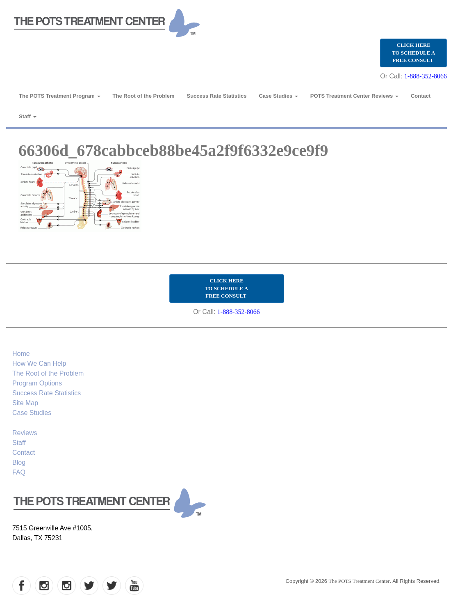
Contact (420, 96)
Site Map (25, 402)
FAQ (18, 472)
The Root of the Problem (144, 96)
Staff (27, 116)
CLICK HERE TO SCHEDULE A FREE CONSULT (413, 52)
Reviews (24, 432)
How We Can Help (39, 363)
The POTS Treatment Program (59, 96)
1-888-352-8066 (425, 76)
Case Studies (278, 96)
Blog (18, 462)
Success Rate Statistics (217, 96)
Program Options (37, 383)
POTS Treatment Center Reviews (354, 96)
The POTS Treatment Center (359, 581)
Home (21, 353)
